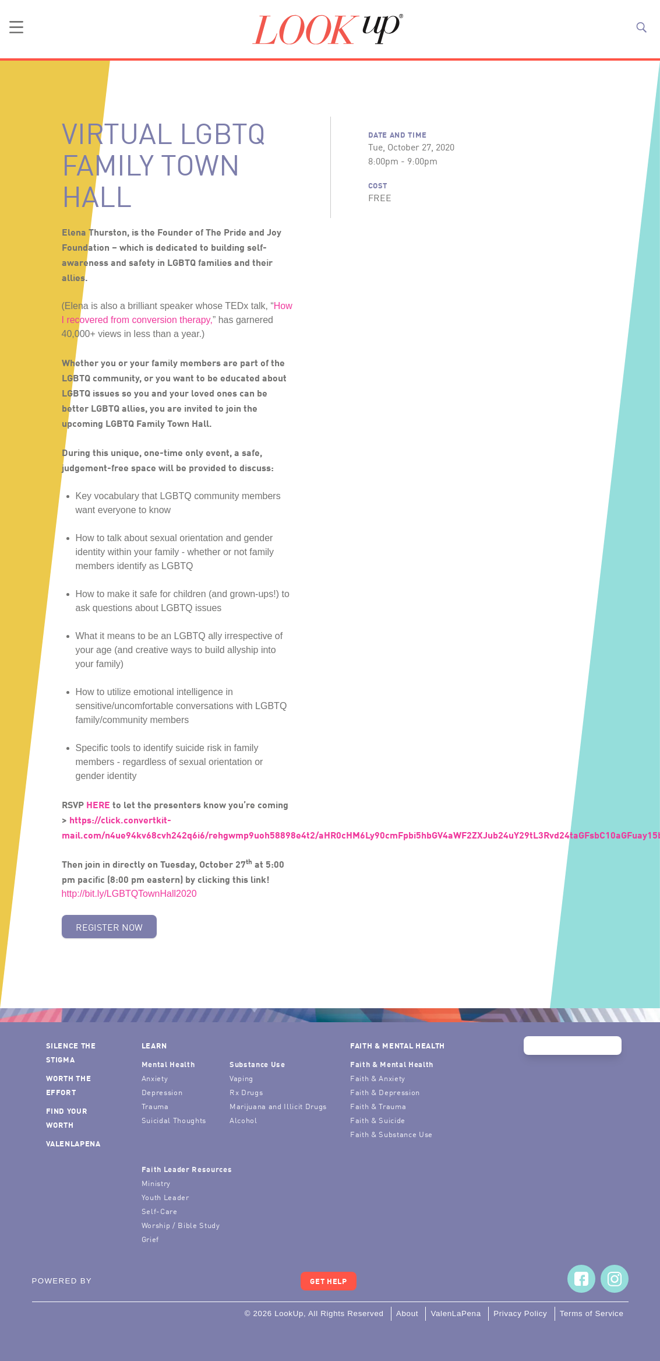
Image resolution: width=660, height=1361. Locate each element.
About (407, 1313)
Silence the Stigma (71, 1052)
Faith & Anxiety (377, 1077)
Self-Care (160, 1210)
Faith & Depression (385, 1091)
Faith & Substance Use (391, 1133)
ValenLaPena (73, 1143)
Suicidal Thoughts (174, 1119)
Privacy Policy (520, 1313)
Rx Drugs (246, 1091)
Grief (150, 1238)
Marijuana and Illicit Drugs (278, 1105)
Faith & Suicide (377, 1119)
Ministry (156, 1182)
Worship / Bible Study (181, 1224)
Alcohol (243, 1119)
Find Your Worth (67, 1117)
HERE (98, 804)
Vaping (241, 1077)
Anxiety (155, 1077)
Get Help (328, 1280)
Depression (162, 1091)
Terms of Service (592, 1313)
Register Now (109, 927)
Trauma (155, 1105)
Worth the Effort (68, 1084)
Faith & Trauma (378, 1105)
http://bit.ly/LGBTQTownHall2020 (129, 894)
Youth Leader (165, 1196)
